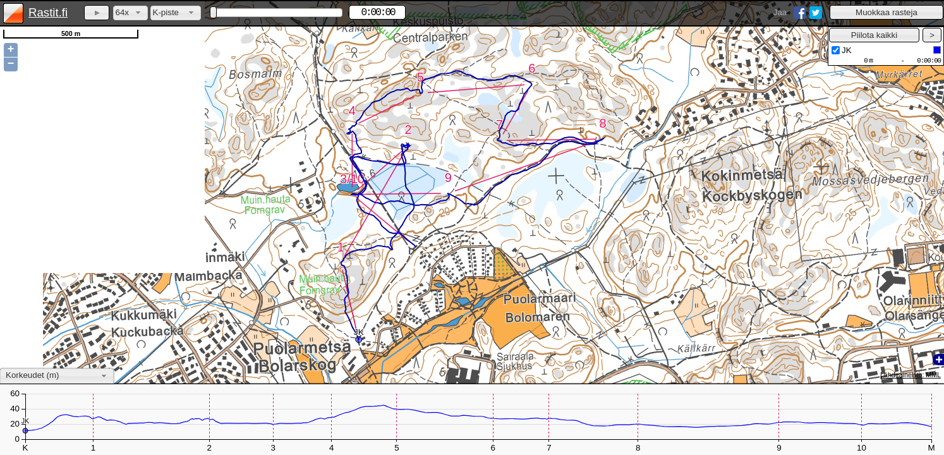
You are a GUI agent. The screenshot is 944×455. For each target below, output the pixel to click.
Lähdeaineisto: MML (910, 375)
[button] (886, 12)
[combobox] (130, 13)
